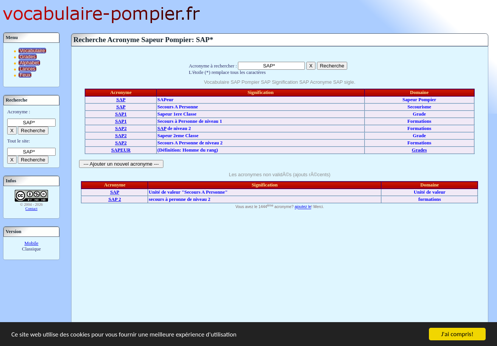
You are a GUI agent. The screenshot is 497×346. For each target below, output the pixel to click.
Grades (28, 56)
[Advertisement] (279, 268)
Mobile (32, 243)
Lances (27, 69)
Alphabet (29, 63)
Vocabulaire (32, 50)
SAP (161, 128)
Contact (31, 209)
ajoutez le (303, 207)
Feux (25, 75)
